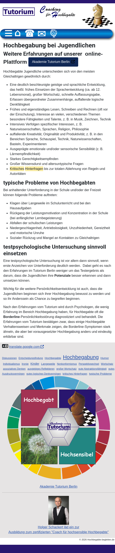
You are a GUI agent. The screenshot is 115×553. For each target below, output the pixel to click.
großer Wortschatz (66, 368)
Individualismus (11, 363)
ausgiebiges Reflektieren (40, 368)
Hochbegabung (81, 357)
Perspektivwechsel (89, 363)
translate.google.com (26, 346)
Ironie (25, 363)
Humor (105, 358)
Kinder (34, 363)
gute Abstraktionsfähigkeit (92, 368)
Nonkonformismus (67, 363)
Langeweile (48, 363)
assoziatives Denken (14, 368)
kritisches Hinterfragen (75, 373)
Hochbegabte (53, 358)
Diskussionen (9, 358)
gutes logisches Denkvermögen (43, 373)
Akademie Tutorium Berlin (51, 62)
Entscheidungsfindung (31, 358)
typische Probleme (100, 373)
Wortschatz (107, 363)
